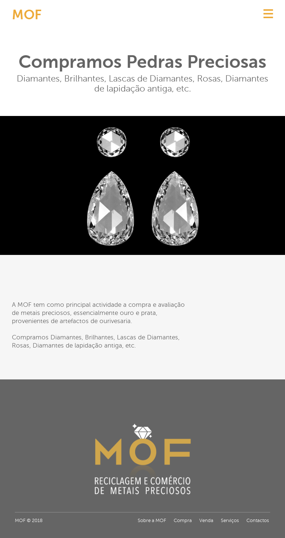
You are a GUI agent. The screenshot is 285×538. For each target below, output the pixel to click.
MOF (27, 14)
